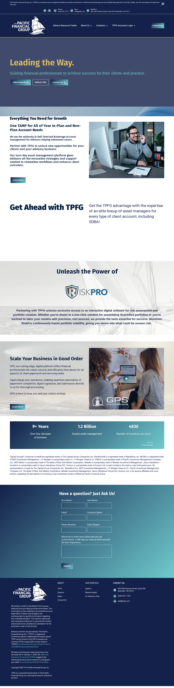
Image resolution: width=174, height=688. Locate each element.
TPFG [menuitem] (59, 589)
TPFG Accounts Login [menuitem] (123, 25)
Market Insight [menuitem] (91, 592)
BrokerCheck (33, 647)
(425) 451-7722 (63, 11)
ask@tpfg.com (79, 11)
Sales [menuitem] (59, 596)
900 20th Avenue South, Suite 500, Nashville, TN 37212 (110, 11)
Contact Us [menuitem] (61, 600)
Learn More (17, 407)
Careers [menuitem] (60, 592)
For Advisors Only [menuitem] (92, 596)
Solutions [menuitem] (102, 25)
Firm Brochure (24, 644)
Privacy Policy (36, 644)
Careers (24, 647)
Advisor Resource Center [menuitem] (65, 25)
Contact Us (157, 25)
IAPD (17, 647)
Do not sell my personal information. (34, 662)
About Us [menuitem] (86, 25)
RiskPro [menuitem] (88, 589)
